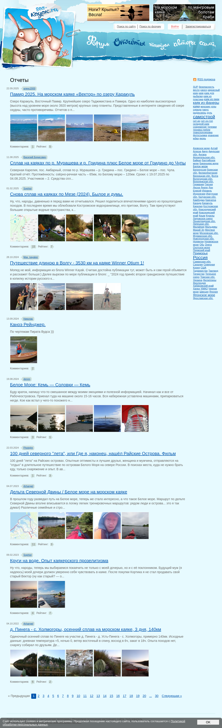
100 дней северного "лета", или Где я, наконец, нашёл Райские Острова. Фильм (93, 453)
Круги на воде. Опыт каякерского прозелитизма (59, 560)
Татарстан (199, 273)
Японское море (204, 295)
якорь (202, 138)
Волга (215, 176)
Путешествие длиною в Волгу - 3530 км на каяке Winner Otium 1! (77, 262)
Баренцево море (208, 163)
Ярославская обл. (203, 298)
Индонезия (199, 193)
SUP (195, 86)
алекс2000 (29, 88)
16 (118, 696)
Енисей (197, 190)
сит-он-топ (207, 121)
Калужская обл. (207, 197)
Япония (213, 291)
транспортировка (202, 132)
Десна (196, 187)
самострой (204, 116)
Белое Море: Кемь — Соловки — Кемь (50, 384)
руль (209, 112)
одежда (197, 109)
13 (98, 696)
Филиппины (209, 280)
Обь (201, 244)
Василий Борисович (34, 157)
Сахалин (198, 264)
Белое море (200, 166)
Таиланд (213, 270)
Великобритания (208, 172)
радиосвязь (199, 112)
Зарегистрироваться (198, 26)
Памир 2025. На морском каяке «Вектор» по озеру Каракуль (72, 94)
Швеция (203, 291)
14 (105, 696)
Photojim (28, 447)
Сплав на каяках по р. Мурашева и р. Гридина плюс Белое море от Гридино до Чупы (98, 162)
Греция (209, 184)
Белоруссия (199, 169)
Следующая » (172, 696)
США (203, 267)
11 (85, 696)
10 (78, 696)
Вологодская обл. (203, 178)
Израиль (207, 190)
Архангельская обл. (204, 157)
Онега (208, 244)
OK (208, 722)
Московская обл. (208, 233)
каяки (196, 106)
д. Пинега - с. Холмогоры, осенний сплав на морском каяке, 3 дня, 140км (85, 629)
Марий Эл (198, 230)
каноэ (203, 90)
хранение (213, 135)
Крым (202, 215)
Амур (205, 151)
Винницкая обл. (202, 176)
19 (138, 696)
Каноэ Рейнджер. (28, 324)
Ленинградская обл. (204, 221)
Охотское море (201, 247)
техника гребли (201, 129)
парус (205, 109)
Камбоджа (199, 200)
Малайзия (198, 226)
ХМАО (204, 288)
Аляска (197, 151)
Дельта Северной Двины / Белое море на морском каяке (68, 491)
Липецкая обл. (201, 224)
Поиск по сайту (126, 26)
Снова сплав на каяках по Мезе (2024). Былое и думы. (66, 194)
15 (111, 696)
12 (91, 696)
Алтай (214, 148)
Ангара (203, 154)
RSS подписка (206, 79)
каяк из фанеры (206, 103)
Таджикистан (200, 270)
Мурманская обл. (203, 236)
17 (125, 696)
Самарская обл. (202, 261)
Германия (198, 184)
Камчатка (210, 200)
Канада (197, 203)
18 (131, 696)
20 (144, 696)
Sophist (27, 188)
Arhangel (28, 486)
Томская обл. (207, 277)
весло (196, 90)
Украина (197, 280)
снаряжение (200, 126)
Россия (200, 257)
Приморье (200, 253)
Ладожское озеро (203, 218)
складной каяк (201, 124)
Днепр (204, 187)
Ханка (196, 288)
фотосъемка (200, 135)
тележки (212, 126)
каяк (201, 93)
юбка (196, 138)
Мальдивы (211, 226)
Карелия (198, 206)
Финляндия (199, 283)
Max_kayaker (30, 257)
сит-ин (196, 121)
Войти (175, 26)
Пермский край (201, 250)
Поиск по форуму (150, 26)
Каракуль (207, 203)
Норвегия (198, 241)
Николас (28, 318)
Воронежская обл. (203, 181)
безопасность (206, 86)
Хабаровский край (203, 285)
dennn (26, 379)
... (150, 696)
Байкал (197, 160)
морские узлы (208, 106)
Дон (211, 187)
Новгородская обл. (203, 238)
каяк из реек (211, 99)
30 (157, 696)
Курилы (210, 215)
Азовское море (201, 148)
